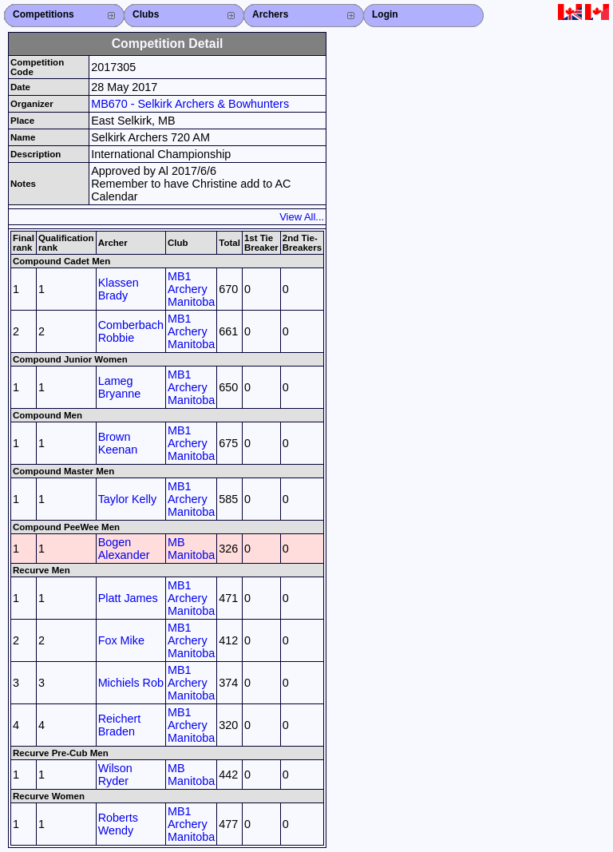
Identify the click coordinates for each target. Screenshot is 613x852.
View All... (301, 217)
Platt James (128, 598)
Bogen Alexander (124, 548)
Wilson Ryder (115, 774)
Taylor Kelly (127, 499)
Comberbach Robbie (131, 331)
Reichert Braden (119, 725)
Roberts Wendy (118, 824)
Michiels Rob (131, 682)
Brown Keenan (118, 443)
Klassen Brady (118, 289)
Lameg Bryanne (119, 387)
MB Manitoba (191, 548)
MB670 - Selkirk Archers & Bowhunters (190, 103)
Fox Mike (121, 640)
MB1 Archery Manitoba (191, 289)
